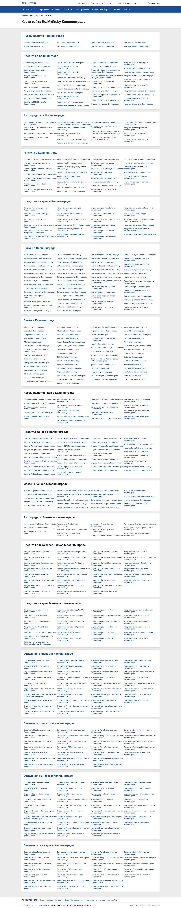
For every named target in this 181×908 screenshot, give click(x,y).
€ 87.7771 (136, 3)
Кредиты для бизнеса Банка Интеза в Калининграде (71, 593)
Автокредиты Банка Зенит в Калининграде (107, 535)
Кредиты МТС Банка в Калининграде (71, 446)
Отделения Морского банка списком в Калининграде (105, 713)
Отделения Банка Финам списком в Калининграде (137, 661)
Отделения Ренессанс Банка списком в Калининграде (105, 684)
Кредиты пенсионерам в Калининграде (139, 72)
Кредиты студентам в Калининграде (38, 91)
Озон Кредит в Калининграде (135, 361)
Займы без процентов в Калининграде (38, 262)
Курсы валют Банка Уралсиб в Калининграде (69, 412)
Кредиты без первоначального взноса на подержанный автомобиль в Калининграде (73, 123)
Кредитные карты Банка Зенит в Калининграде (102, 611)
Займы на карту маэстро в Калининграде (140, 255)
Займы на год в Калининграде (102, 262)
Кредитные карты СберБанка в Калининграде (36, 611)
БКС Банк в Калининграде (67, 357)
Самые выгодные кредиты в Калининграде (73, 81)
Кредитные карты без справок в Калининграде (69, 215)
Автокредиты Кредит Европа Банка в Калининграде (138, 529)
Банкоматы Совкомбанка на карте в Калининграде (71, 853)
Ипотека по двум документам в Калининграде (136, 183)
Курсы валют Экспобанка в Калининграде (106, 399)
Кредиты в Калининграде (41, 56)
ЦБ (119, 3)
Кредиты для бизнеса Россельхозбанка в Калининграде (39, 581)
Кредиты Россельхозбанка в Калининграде (40, 457)
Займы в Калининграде (39, 248)
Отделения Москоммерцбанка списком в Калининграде (106, 696)
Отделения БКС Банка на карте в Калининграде (102, 789)
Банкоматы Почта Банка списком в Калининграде (104, 748)
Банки (127, 9)
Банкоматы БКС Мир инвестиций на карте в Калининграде (106, 882)
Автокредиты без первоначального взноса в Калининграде (140, 123)
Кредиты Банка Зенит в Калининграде (72, 459)
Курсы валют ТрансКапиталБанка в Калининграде (71, 421)
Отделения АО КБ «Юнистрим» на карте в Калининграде (139, 806)
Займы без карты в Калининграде (137, 287)
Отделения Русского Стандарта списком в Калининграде (73, 707)
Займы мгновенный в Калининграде (38, 277)
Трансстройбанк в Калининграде (103, 365)
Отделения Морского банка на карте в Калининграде (105, 835)
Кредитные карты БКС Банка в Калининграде (102, 634)
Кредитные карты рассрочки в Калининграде (35, 209)
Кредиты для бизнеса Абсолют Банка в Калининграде (72, 575)
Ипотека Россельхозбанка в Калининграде (73, 491)
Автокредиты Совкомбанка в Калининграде (101, 525)
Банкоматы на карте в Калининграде (49, 845)
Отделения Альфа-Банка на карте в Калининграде (37, 801)
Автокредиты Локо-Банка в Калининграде (140, 524)
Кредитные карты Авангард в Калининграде (101, 639)
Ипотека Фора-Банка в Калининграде (104, 508)
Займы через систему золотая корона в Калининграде (105, 282)
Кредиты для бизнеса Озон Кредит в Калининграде (138, 575)
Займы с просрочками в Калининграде (105, 270)
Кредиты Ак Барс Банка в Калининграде (39, 474)
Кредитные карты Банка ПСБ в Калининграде (136, 639)
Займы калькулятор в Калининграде (138, 304)
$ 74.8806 (127, 3)
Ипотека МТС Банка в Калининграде (104, 491)
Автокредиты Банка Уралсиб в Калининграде (102, 531)
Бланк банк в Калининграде (101, 372)
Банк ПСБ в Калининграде (134, 331)
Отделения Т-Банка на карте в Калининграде (35, 806)
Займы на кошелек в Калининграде (70, 262)
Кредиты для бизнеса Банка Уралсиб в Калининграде (72, 558)
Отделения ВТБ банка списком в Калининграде (36, 667)
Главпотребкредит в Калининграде (137, 346)
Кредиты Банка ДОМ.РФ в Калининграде (39, 467)
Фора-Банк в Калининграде (67, 372)
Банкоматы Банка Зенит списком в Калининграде (70, 765)
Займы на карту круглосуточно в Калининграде (136, 265)
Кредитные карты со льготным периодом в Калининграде (40, 226)
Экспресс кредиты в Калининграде (37, 66)
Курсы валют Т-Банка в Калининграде (38, 413)
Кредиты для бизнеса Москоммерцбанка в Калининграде (106, 558)
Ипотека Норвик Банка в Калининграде (139, 496)
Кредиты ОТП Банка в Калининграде (71, 442)
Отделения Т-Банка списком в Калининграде (35, 684)
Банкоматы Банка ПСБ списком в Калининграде (137, 754)
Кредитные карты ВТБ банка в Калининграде (35, 617)
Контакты (59, 900)
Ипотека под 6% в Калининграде (69, 163)
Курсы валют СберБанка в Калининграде (39, 399)
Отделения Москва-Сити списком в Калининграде (137, 696)
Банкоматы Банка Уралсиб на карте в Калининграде (71, 865)
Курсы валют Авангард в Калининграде (105, 418)
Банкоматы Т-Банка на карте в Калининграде (35, 876)
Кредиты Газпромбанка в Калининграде (39, 446)
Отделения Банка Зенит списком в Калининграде (70, 690)
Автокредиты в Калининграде (44, 115)
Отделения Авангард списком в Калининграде (102, 679)
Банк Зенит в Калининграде (67, 335)
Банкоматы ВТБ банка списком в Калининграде (36, 737)
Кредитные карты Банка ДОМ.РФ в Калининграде (70, 611)
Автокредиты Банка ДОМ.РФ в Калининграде (69, 534)
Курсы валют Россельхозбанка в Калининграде (36, 417)
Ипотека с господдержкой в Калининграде (40, 174)
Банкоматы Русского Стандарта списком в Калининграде (107, 742)
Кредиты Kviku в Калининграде (136, 452)
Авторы (102, 900)
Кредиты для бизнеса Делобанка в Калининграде (137, 564)
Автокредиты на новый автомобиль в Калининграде (105, 127)
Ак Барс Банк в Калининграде (35, 366)
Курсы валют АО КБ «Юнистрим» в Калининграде (137, 418)
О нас (42, 900)
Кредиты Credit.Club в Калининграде (138, 471)
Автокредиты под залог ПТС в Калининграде (68, 135)
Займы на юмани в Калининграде (70, 266)
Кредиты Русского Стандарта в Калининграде (69, 473)
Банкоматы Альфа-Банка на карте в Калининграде (38, 870)
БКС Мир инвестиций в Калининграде (71, 376)
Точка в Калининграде (132, 342)
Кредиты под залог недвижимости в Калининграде (138, 81)
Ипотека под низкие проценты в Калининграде (136, 177)
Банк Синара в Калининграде (68, 353)
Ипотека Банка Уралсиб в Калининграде (72, 508)
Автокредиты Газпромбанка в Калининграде (35, 532)
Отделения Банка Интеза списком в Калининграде (104, 673)
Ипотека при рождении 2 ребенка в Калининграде (37, 185)
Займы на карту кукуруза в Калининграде (106, 273)
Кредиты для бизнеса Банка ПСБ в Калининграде (103, 593)
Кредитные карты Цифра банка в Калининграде (136, 622)
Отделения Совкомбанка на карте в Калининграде (37, 829)
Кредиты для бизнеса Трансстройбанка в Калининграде (106, 575)
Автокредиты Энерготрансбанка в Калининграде (137, 534)
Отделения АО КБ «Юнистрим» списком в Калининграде (139, 684)
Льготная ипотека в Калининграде (70, 188)
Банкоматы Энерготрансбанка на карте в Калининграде (140, 859)
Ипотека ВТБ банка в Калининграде (37, 494)
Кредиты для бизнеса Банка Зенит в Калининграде (71, 581)
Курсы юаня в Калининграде (68, 43)
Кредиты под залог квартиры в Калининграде (136, 64)
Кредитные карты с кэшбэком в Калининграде (102, 232)
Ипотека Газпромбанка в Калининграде (39, 498)
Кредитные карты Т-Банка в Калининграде (40, 633)
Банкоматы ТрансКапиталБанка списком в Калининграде (73, 759)
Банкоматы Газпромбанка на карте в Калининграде (38, 865)
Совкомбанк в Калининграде (35, 359)
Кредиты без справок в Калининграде (138, 76)
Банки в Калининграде (39, 320)
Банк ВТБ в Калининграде (34, 331)
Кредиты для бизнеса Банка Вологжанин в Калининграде (106, 587)
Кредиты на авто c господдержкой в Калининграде (71, 129)
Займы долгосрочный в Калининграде (72, 277)
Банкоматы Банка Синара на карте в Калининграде (104, 876)
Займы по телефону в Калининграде (37, 301)
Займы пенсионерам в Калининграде (38, 270)
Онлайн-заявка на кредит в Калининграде (140, 95)
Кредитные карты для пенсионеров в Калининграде (71, 235)
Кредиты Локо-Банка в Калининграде (71, 463)
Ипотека (67, 9)
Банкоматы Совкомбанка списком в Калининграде (71, 731)
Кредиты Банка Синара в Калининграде (105, 439)
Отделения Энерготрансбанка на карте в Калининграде (106, 829)
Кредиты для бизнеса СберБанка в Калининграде (37, 553)
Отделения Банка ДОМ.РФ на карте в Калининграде (38, 823)
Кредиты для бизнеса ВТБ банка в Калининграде (37, 558)
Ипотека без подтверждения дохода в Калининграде (71, 168)
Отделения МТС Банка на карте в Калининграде (69, 795)
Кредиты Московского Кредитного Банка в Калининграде (40, 462)
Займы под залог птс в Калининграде (71, 292)
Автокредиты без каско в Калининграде (72, 143)
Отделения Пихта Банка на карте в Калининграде (137, 789)
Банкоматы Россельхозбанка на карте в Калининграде (39, 882)
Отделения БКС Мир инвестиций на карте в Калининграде (106, 812)
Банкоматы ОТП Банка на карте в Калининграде (70, 870)
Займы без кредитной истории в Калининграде (102, 288)
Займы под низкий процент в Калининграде (35, 297)
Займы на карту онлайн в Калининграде (39, 292)
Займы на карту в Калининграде (36, 281)
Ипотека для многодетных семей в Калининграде (103, 190)
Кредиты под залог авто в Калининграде (106, 87)
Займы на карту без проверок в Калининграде (136, 291)
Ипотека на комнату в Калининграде (104, 178)
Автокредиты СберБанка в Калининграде (40, 524)
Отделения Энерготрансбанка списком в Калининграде (106, 707)
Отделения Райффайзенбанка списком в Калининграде (39, 713)
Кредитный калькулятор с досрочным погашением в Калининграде (105, 71)
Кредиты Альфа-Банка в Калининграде (39, 450)
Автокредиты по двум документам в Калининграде (38, 129)
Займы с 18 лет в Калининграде (69, 255)
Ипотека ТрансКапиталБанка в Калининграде (102, 495)
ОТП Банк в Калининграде (34, 374)
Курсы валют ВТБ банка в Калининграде (39, 403)
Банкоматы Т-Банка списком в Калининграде (35, 754)
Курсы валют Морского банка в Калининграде (136, 406)
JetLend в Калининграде (133, 357)
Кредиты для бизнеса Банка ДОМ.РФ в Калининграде (39, 587)
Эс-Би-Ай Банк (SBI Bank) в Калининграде (106, 327)
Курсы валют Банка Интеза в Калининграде (101, 414)
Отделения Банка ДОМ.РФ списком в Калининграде (38, 701)
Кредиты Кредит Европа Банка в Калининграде (69, 468)
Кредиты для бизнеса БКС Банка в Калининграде (70, 587)
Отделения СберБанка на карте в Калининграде (36, 783)
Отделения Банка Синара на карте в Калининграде (104, 783)
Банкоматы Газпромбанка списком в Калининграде (38, 742)
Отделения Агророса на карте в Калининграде (136, 801)
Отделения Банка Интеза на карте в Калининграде (104, 795)
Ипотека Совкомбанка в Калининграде (72, 504)
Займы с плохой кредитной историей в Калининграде (38, 306)
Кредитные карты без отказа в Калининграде (35, 220)
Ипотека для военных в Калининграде (138, 163)
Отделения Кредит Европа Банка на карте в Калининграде (73, 823)
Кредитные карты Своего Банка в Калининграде (137, 628)
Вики (67, 900)
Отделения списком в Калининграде (48, 653)
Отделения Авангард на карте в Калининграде (102, 801)
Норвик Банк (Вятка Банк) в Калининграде (107, 348)
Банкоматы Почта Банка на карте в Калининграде (104, 870)
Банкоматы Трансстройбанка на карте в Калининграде (139, 870)
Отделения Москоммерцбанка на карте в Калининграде (106, 818)
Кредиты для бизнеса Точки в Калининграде (135, 553)
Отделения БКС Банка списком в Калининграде (103, 667)
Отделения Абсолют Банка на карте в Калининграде (71, 806)
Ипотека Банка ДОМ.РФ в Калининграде (72, 500)
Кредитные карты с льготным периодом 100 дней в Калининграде (139, 220)
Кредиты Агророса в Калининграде (104, 470)
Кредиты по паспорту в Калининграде (38, 98)
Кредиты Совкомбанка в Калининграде (39, 470)
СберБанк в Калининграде (34, 327)
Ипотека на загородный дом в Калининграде (68, 177)
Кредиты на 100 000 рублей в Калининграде (68, 97)
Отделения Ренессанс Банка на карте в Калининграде (105, 806)
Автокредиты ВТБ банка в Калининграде (39, 528)
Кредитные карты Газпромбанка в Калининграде (37, 622)
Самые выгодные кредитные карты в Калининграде (71, 220)
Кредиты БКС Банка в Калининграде (104, 442)
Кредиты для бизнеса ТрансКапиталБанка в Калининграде (73, 570)
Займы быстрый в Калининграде (69, 288)
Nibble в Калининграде (132, 376)
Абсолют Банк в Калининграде (69, 331)
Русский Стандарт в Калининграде (70, 346)
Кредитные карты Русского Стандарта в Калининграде (105, 622)
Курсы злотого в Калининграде (102, 46)
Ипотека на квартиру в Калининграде (71, 191)
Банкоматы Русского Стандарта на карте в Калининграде (107, 865)
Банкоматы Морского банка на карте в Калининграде (139, 865)
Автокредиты (82, 9)
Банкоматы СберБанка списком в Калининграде (37, 731)
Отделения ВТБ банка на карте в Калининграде (36, 789)
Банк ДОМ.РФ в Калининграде (35, 355)
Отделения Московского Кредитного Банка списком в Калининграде (40, 696)
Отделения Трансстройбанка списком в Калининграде (139, 673)
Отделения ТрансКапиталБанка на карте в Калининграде (73, 801)
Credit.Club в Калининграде (134, 353)
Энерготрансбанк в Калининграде (103, 331)
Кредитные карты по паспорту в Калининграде (36, 215)
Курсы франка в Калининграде (102, 43)
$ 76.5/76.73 (95, 3)
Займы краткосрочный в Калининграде (105, 277)
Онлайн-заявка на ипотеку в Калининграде (107, 169)
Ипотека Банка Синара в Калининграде (105, 504)
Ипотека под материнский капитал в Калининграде (38, 191)
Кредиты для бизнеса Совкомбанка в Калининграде (38, 593)
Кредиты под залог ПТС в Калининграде (105, 100)
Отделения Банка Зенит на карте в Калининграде (70, 812)
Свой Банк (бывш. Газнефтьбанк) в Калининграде (104, 339)
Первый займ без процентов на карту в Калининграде (139, 282)
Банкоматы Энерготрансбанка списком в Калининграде (140, 737)
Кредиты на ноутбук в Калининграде (71, 78)
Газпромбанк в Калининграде (35, 335)
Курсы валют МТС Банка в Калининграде (73, 417)
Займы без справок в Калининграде (137, 296)
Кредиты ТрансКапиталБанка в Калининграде (69, 451)
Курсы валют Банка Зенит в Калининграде (106, 403)
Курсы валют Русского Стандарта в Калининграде (104, 408)
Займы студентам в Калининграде (70, 296)
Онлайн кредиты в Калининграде (36, 63)
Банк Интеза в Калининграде (68, 361)
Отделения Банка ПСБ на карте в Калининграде (136, 823)
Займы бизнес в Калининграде (135, 274)
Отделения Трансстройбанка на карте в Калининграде (139, 795)
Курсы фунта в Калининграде (68, 46)
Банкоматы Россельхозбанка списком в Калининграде (39, 759)
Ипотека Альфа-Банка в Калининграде (39, 502)
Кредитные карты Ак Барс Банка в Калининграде (70, 622)
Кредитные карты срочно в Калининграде (140, 234)
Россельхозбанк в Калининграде (36, 346)
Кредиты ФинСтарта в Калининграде (138, 467)
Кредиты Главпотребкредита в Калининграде (136, 462)
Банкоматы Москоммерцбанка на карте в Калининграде (106, 887)
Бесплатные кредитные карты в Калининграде (136, 215)
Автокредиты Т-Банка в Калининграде (72, 530)
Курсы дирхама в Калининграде (136, 46)
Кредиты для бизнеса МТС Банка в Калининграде (70, 564)
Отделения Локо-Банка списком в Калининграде (70, 696)
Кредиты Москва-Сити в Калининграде (139, 444)
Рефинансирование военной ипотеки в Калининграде (38, 170)
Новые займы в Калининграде (35, 288)
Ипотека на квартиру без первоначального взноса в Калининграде (40, 179)
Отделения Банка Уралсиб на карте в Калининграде (71, 783)
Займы (117, 9)
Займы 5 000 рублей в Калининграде (104, 258)
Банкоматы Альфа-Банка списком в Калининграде (38, 748)
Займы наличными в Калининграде (37, 258)
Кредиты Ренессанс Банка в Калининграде (106, 446)
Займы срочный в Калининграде (69, 303)
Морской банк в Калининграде (102, 344)
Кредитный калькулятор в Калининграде (140, 91)
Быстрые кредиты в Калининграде (103, 91)
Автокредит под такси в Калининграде (72, 139)
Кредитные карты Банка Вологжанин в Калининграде (139, 634)
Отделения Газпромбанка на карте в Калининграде (38, 795)
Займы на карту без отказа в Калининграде (101, 308)
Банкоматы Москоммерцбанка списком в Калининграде (106, 765)
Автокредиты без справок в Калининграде (40, 134)
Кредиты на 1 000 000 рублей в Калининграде (35, 77)
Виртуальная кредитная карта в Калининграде (102, 226)
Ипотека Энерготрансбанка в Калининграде (135, 492)
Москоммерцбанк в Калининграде (70, 379)
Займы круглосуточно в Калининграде (72, 258)
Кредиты (44, 9)
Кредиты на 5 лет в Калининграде (70, 93)
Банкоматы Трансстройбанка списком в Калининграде (139, 748)
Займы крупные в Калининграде (102, 292)
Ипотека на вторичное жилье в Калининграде (102, 164)
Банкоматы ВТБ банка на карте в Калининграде (36, 859)
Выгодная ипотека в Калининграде (137, 173)
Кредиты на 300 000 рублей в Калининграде (68, 73)
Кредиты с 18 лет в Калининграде (103, 66)
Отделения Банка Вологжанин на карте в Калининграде (139, 812)
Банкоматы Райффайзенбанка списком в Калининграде (73, 737)
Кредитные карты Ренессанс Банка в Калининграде (138, 611)
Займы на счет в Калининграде (69, 311)
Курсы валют (29, 9)
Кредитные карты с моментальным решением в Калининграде (137, 230)
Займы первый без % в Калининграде (38, 266)
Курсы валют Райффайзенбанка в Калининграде (70, 406)
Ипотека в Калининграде (40, 152)
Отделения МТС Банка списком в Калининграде (69, 673)
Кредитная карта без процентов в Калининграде (103, 215)
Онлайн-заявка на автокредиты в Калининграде (137, 140)
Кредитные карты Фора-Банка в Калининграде (136, 617)
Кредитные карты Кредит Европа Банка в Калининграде (106, 617)
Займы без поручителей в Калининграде (39, 273)
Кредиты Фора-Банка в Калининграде (105, 450)
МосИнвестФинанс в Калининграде (137, 335)
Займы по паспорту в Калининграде (71, 273)
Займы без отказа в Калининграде (70, 281)
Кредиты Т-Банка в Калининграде (37, 453)
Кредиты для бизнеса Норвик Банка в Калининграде (105, 570)
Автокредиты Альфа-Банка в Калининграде (68, 525)
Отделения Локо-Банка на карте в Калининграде (70, 818)
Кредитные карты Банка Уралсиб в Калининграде (70, 628)
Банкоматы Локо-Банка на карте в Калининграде (103, 853)
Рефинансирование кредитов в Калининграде (136, 99)
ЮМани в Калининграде (99, 335)
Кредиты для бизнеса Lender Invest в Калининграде (138, 581)
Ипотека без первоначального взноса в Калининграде (72, 183)
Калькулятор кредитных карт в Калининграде (69, 209)
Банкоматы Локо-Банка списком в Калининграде (103, 731)
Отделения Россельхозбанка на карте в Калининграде (39, 812)
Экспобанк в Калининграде (67, 327)
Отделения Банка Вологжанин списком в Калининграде (139, 690)
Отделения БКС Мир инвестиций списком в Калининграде (106, 690)
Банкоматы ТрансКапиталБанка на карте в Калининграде (73, 882)
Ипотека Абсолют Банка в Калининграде (106, 500)
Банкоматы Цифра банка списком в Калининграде (138, 731)
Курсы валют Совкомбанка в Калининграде (68, 400)
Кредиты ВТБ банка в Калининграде (38, 442)
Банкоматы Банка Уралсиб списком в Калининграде (71, 742)
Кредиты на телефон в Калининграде (71, 85)
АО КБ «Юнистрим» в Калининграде (104, 376)
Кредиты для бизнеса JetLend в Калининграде (136, 570)
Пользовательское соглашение (84, 900)
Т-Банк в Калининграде (32, 342)
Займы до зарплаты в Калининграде (71, 299)
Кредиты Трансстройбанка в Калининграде (107, 467)
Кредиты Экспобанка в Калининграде (71, 455)
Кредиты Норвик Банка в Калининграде (105, 463)
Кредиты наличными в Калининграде (138, 104)
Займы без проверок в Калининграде (104, 255)
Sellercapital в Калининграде (134, 379)
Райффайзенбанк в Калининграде (37, 363)
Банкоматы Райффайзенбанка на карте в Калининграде (73, 859)
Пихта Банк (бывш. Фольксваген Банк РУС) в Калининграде (105, 360)
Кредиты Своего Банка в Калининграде (105, 459)
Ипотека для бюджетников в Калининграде (73, 159)
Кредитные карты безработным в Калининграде (103, 209)
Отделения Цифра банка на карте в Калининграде (103, 823)
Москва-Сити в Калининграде (135, 327)
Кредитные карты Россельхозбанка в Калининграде (38, 637)
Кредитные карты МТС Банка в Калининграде (69, 639)
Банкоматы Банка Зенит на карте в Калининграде (70, 887)
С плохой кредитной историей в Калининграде (136, 86)
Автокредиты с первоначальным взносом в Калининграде (40, 123)
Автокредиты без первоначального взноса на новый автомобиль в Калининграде (107, 133)
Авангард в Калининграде (67, 364)
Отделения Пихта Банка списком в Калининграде (137, 667)
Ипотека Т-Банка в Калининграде (36, 506)
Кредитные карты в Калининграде (47, 201)
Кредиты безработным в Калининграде (39, 95)
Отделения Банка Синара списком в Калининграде (104, 661)
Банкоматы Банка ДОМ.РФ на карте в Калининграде (38, 887)
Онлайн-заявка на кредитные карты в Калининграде (105, 220)
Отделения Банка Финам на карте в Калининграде (137, 783)
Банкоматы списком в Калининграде (49, 723)
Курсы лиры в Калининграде (135, 43)
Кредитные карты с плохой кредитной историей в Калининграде (38, 232)
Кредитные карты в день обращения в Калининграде (138, 209)
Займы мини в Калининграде (135, 277)
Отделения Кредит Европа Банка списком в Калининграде (73, 701)
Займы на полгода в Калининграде (70, 270)
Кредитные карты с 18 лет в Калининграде (73, 225)
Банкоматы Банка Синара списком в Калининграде (104, 754)
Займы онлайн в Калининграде (36, 255)
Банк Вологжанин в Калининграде (103, 380)
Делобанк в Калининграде (134, 338)
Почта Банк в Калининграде (68, 350)
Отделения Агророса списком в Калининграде (136, 679)
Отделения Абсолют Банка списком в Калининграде (71, 684)
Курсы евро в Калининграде (34, 46)
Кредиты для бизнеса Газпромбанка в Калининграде (38, 564)
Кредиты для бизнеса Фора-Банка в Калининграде (104, 553)
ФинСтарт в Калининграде (134, 350)
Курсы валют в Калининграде (44, 35)
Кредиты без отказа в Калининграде (104, 104)
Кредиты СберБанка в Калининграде (38, 439)
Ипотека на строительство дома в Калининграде (37, 164)
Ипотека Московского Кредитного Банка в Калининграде (73, 495)
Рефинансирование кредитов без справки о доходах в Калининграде (106, 77)
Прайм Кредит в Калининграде (136, 372)
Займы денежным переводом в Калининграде (136, 308)
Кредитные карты (101, 9)
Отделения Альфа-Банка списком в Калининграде (37, 679)
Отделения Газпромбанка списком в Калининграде (38, 673)
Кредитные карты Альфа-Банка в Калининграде (36, 628)
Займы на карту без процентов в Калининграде (136, 259)
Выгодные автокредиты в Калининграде (106, 122)
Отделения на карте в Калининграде (48, 775)
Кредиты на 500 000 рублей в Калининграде (68, 67)
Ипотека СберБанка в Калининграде (38, 491)
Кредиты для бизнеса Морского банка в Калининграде (105, 564)
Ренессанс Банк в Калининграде (69, 368)
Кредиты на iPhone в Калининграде (104, 63)
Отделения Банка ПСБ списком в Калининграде (136, 701)
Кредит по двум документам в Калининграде (35, 82)
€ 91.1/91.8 (106, 3)
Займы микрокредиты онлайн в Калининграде (102, 297)
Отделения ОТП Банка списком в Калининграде (69, 667)
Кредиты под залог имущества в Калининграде (102, 82)
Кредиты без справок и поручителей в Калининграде (105, 96)
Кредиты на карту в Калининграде (137, 68)
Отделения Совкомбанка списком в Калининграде (37, 707)
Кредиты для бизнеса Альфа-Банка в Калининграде (38, 570)
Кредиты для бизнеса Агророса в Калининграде (103, 581)
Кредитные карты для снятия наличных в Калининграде (40, 237)
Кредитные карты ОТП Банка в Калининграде (69, 634)
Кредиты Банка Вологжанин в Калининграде (135, 440)
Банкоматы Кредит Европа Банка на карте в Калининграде (106, 859)
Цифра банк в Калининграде (68, 383)
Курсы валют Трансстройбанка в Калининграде (136, 412)
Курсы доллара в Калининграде (36, 43)
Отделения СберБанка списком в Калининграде (36, 661)
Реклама (49, 900)
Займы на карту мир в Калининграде (138, 270)
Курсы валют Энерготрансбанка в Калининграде (137, 400)
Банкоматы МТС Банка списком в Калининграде (70, 754)
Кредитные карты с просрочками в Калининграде (103, 237)
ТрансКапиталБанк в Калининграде (37, 381)
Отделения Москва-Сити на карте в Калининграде (137, 818)
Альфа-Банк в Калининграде (35, 338)
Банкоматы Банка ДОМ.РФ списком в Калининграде (38, 765)
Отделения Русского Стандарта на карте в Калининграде (73, 829)
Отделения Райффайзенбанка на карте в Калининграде (39, 835)
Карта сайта (112, 900)
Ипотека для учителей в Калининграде (72, 173)
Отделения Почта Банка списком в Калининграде (70, 713)
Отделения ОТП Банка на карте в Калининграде (69, 789)
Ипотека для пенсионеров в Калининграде (40, 159)
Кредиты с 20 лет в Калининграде (70, 102)
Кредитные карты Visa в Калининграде (139, 225)
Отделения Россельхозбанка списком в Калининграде (39, 690)
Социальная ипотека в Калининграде (104, 182)
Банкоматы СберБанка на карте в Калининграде (37, 853)
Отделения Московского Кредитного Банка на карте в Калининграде (40, 818)
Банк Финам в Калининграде (101, 352)
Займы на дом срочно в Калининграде (138, 300)
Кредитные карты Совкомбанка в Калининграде (70, 617)
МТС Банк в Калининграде (34, 378)
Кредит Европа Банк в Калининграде (71, 342)
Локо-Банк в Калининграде (67, 338)
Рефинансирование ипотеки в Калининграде (135, 168)
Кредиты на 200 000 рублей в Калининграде (35, 103)
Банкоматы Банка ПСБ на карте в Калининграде (137, 876)
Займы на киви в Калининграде (69, 307)
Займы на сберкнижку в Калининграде (105, 266)
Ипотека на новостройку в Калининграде (139, 159)
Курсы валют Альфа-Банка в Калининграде (35, 408)
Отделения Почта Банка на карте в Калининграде (70, 835)
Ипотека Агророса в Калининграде (137, 500)
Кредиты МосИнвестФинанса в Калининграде (136, 456)
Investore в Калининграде (133, 364)
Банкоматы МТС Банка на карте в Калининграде (70, 876)
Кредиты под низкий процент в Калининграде (36, 71)
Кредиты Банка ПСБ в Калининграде (138, 448)
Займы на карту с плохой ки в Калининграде (101, 303)
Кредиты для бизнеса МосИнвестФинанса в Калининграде (140, 558)
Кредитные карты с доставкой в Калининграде (69, 230)
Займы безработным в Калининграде (38, 285)
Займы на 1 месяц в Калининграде (37, 311)
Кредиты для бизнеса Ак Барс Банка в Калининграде (72, 553)
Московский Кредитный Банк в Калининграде (36, 351)
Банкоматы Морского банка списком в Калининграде (139, 742)
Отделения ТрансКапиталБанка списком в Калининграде (73, 679)
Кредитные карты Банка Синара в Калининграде (103, 628)
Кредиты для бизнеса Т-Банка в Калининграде (36, 575)
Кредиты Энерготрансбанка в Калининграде (101, 454)
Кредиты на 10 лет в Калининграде (70, 63)
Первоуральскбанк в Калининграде (104, 355)
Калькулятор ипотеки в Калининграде (105, 159)
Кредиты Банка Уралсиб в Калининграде (73, 439)
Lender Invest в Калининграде (135, 368)
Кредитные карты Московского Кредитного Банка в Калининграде (37, 643)
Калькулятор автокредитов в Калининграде (135, 135)
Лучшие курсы (83, 3)
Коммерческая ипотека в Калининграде (105, 186)
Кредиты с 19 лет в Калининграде (37, 87)
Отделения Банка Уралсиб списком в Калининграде (71, 661)
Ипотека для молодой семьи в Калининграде (102, 174)
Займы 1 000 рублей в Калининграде (71, 285)
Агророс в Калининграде (99, 368)
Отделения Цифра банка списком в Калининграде (103, 701)
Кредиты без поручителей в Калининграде (73, 89)
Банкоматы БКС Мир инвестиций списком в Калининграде (106, 759)
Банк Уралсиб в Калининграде (35, 370)
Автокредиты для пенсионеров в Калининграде (36, 138)
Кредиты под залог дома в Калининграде (73, 106)
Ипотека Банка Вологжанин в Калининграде (135, 505)
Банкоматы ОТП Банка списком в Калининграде (70, 748)
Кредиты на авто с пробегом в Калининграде (135, 129)
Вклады (56, 9)
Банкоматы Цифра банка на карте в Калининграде (137, 853)
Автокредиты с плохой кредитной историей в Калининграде (103, 138)
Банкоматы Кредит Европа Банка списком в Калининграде (106, 737)
